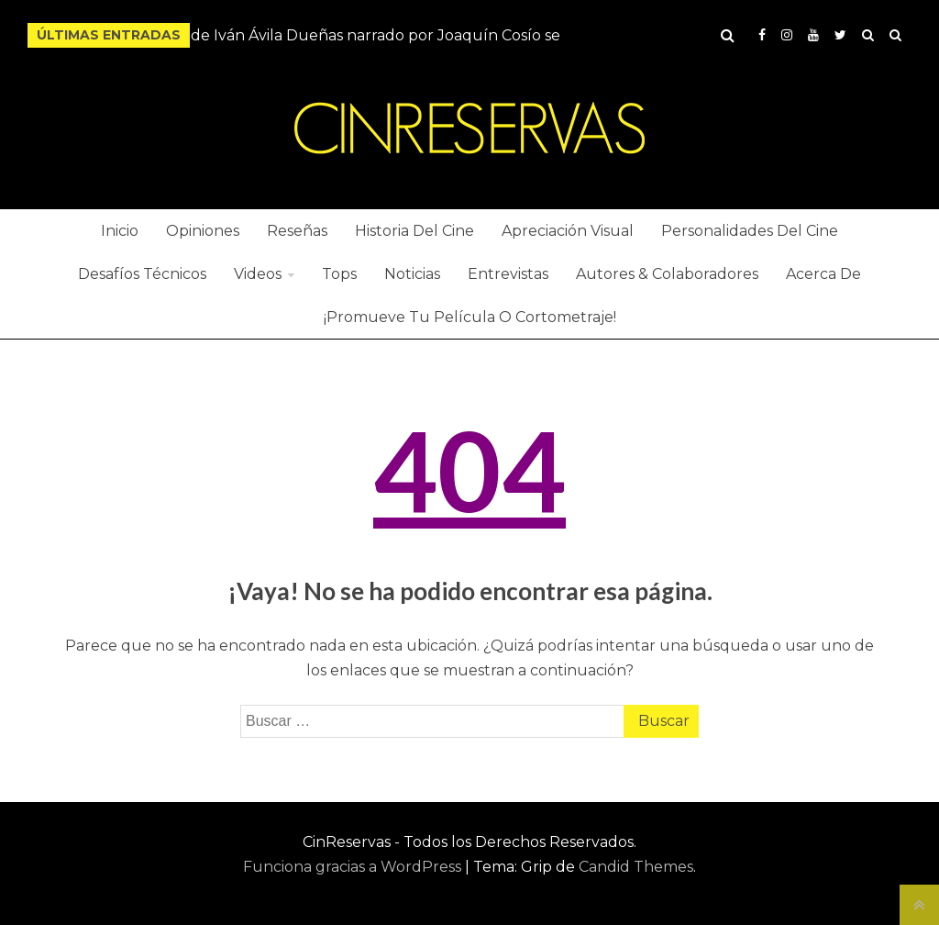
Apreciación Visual (568, 231)
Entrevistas (508, 274)
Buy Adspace (867, 34)
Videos (258, 274)
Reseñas (297, 231)
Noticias (412, 274)
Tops (339, 274)
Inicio (119, 231)
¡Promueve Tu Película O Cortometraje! (470, 317)
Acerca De (823, 274)
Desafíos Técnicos (142, 274)
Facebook (762, 34)
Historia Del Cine (414, 231)
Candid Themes (636, 866)
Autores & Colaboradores (667, 274)
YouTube (813, 34)
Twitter (840, 34)
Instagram (787, 34)
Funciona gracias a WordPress (354, 866)
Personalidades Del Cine (749, 231)
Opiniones (202, 231)
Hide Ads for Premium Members (895, 34)
